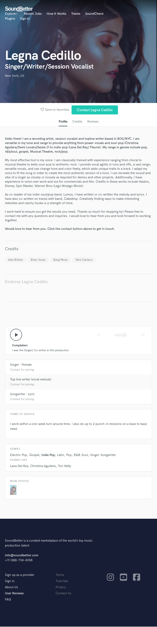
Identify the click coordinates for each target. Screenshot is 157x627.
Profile (62, 122)
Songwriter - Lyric (22, 395)
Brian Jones (38, 260)
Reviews (93, 122)
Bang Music (60, 260)
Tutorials (62, 581)
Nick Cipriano (84, 260)
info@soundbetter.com (21, 556)
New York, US (14, 76)
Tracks (75, 14)
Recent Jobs (33, 14)
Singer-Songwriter (103, 455)
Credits (77, 122)
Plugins (10, 19)
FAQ (8, 600)
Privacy (61, 588)
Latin (60, 455)
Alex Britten (15, 260)
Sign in (25, 19)
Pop (69, 455)
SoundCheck (94, 14)
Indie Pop (48, 455)
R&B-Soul (81, 455)
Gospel (34, 455)
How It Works (56, 14)
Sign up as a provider (19, 575)
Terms (60, 575)
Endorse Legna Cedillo (26, 282)
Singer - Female (21, 365)
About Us (11, 588)
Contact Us (63, 594)
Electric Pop (18, 455)
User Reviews (14, 594)
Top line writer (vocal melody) (30, 380)
